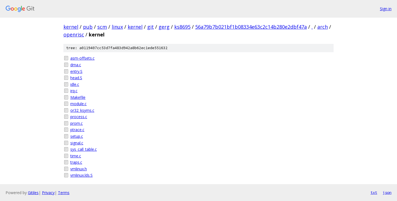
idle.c (74, 84)
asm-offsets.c (82, 58)
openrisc (73, 34)
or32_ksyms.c (82, 110)
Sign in (385, 8)
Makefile (77, 97)
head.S (76, 77)
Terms (63, 192)
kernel (70, 26)
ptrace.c (77, 129)
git (150, 26)
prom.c (76, 123)
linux (117, 26)
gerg (164, 26)
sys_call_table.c (83, 149)
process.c (78, 116)
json (387, 192)
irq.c (73, 90)
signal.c (76, 143)
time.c (75, 155)
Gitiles (33, 192)
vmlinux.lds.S (81, 175)
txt (374, 192)
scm (102, 26)
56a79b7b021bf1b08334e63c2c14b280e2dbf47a (251, 26)
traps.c (76, 162)
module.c (78, 103)
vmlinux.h (78, 168)
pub (88, 26)
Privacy (48, 192)
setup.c (76, 136)
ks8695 (182, 26)
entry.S (76, 71)
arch (322, 26)
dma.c (75, 64)
